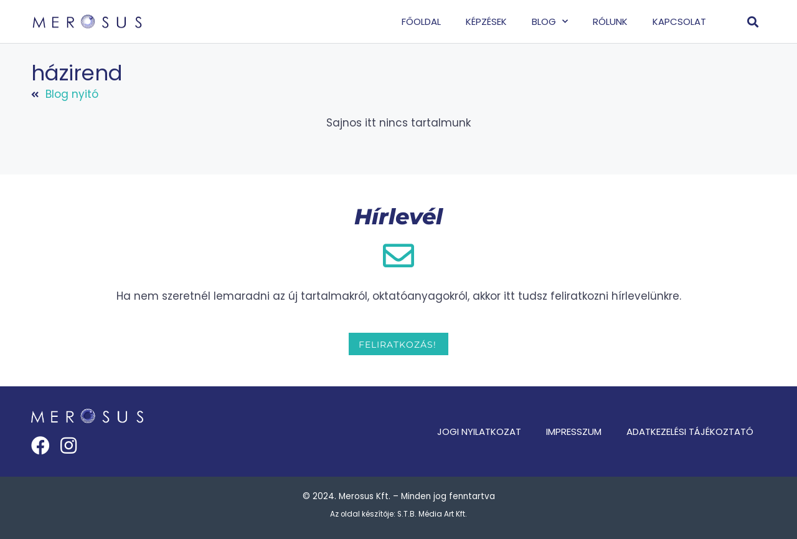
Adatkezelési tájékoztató (689, 431)
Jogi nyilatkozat (479, 431)
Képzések (486, 21)
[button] (753, 21)
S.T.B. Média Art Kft (431, 514)
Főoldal (421, 21)
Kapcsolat (679, 21)
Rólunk (610, 21)
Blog (550, 21)
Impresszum (573, 431)
